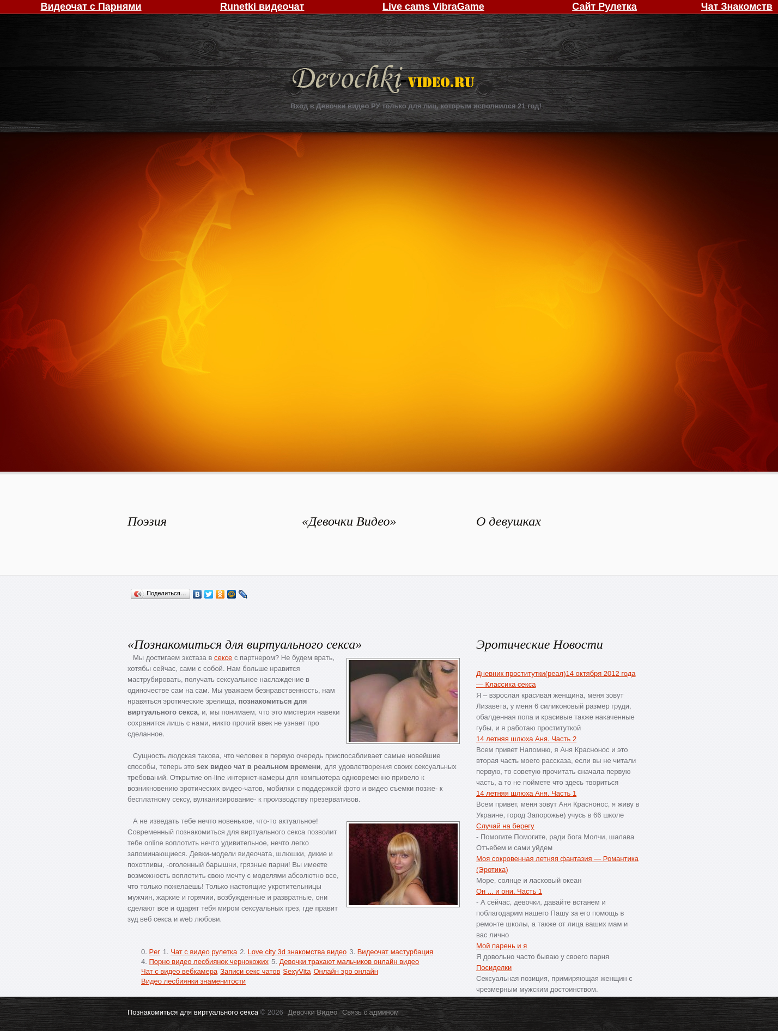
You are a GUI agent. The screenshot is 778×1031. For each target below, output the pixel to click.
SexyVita (297, 971)
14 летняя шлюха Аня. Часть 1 (526, 793)
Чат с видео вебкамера (179, 971)
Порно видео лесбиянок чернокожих (208, 961)
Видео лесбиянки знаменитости (193, 981)
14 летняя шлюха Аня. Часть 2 (526, 739)
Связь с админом (370, 1012)
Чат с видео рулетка (204, 952)
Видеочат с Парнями (91, 6)
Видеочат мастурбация (395, 952)
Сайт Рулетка (604, 6)
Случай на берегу (505, 826)
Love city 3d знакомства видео (297, 952)
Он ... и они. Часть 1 (509, 891)
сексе (223, 658)
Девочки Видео (384, 80)
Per (154, 952)
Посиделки (494, 967)
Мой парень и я (501, 946)
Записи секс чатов (250, 971)
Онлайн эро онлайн (345, 971)
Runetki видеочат (262, 6)
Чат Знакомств (737, 6)
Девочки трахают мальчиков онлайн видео (349, 961)
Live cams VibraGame (433, 6)
